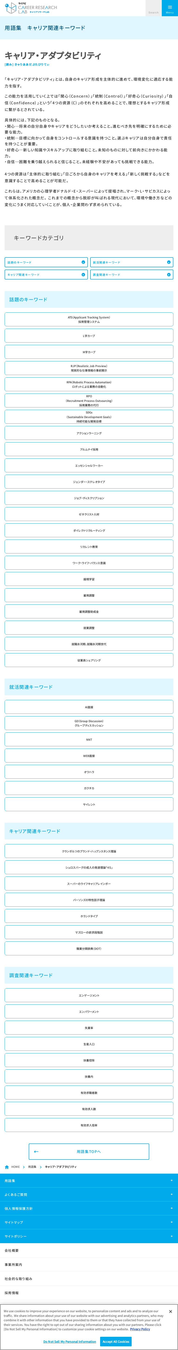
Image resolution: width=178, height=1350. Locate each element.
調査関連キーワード (106, 274)
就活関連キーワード (106, 262)
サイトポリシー (16, 1236)
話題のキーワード (19, 262)
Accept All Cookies (116, 1343)
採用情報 (12, 1292)
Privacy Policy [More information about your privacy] (140, 1331)
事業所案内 (13, 1264)
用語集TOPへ (89, 1151)
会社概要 (12, 1250)
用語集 (32, 1167)
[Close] (170, 1314)
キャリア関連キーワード (23, 274)
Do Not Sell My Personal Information (69, 1343)
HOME (15, 1167)
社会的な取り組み (18, 1278)
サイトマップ (14, 1222)
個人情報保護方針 (19, 1208)
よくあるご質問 (16, 1194)
